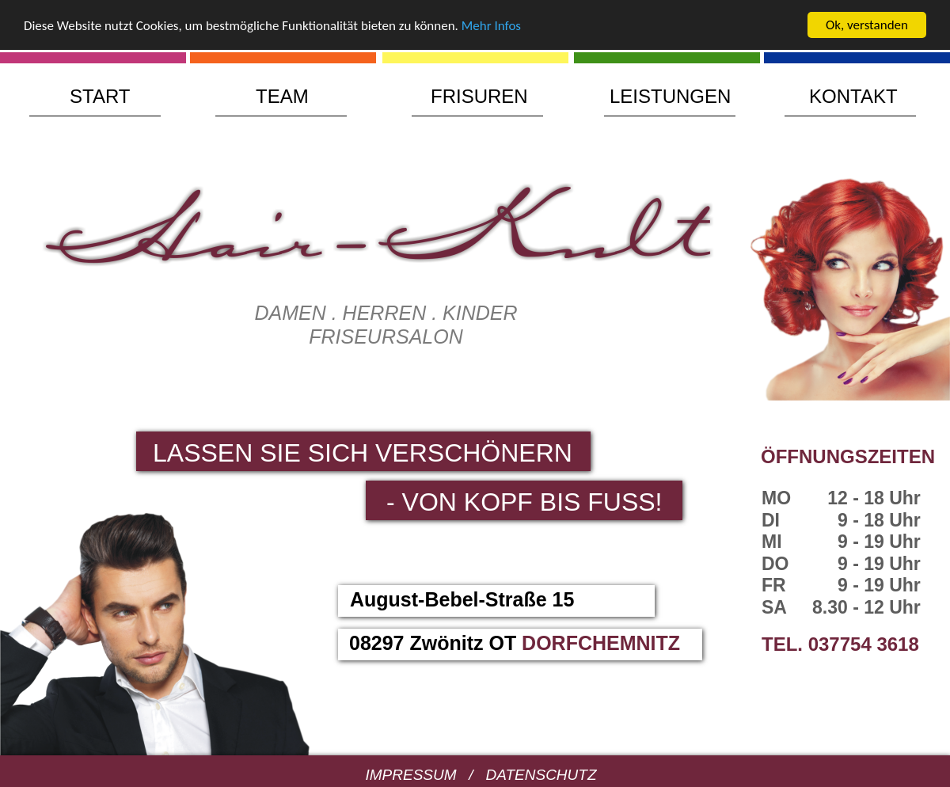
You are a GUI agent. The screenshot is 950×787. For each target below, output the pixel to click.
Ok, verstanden (867, 25)
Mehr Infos (491, 25)
